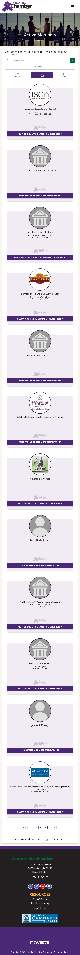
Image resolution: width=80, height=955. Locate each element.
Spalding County (40, 903)
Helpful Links (39, 908)
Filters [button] (40, 67)
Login (65, 839)
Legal (66, 952)
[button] (72, 60)
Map (64, 75)
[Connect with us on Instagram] (36, 886)
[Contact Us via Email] (49, 886)
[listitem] (40, 113)
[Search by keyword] (37, 60)
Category (18, 75)
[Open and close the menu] (54, 6)
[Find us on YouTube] (43, 886)
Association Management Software (40, 943)
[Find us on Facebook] (30, 886)
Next (74, 827)
